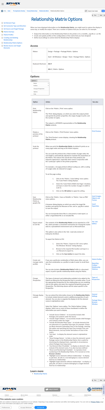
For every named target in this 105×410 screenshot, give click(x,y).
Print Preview (96, 131)
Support (70, 395)
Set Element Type (9, 23)
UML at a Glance (24, 395)
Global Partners (87, 395)
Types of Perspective (96, 278)
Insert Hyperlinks (95, 205)
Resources (54, 395)
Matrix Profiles (97, 259)
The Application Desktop (19, 11)
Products (7, 395)
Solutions (39, 395)
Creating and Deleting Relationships (11, 39)
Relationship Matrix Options (13, 43)
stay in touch (53, 389)
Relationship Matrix (44, 11)
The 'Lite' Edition (95, 223)
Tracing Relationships (32, 11)
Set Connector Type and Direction (15, 26)
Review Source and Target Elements (12, 47)
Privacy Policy (95, 402)
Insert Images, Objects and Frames (96, 198)
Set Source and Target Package (14, 29)
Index (9, 11)
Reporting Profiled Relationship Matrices (96, 266)
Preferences (6, 407)
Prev (95, 15)
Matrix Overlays (9, 32)
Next (101, 15)
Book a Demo (104, 390)
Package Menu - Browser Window (97, 302)
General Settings (94, 295)
